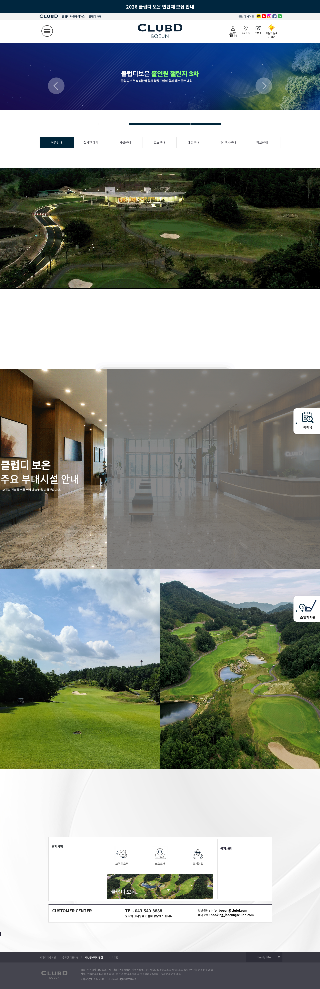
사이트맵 (113, 957)
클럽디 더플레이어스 (73, 16)
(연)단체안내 (227, 142)
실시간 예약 (90, 142)
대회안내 (193, 142)
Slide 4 (144, 124)
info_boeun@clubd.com (229, 910)
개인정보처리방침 (94, 957)
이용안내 (56, 142)
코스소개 (160, 856)
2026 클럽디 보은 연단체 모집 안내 (160, 6)
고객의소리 (122, 856)
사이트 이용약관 (48, 957)
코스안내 (159, 142)
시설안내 (125, 142)
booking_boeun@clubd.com (232, 915)
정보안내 (262, 142)
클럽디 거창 (95, 16)
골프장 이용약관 (70, 957)
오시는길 (198, 856)
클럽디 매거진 (246, 16)
